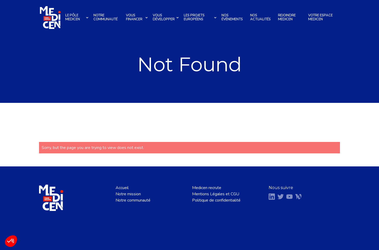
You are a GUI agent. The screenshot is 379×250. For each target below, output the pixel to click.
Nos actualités (260, 17)
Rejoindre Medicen (287, 17)
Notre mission (128, 194)
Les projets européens (201, 17)
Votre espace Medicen (320, 17)
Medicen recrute (206, 188)
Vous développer (166, 17)
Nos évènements (232, 17)
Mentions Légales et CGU (215, 194)
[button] (11, 241)
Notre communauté (105, 17)
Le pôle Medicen (77, 17)
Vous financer (137, 17)
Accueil (122, 188)
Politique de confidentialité (216, 200)
